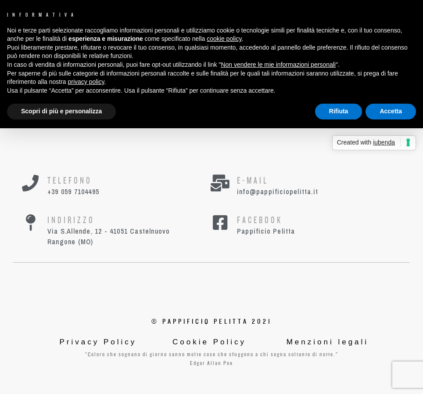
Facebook (260, 220)
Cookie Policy (209, 342)
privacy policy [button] (86, 81)
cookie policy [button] (224, 38)
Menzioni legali (328, 342)
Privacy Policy (98, 342)
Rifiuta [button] (338, 111)
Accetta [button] (391, 111)
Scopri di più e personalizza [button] (61, 111)
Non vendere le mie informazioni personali (278, 64)
